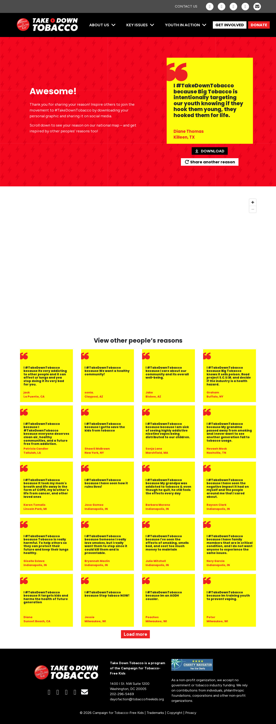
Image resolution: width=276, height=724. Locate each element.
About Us (99, 25)
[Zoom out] (252, 209)
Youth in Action (182, 25)
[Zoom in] (252, 202)
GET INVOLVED (229, 25)
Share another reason (209, 162)
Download (209, 151)
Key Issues (137, 25)
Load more (135, 634)
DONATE (259, 25)
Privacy (190, 713)
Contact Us (186, 6)
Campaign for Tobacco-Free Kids (118, 713)
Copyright (174, 713)
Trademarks (155, 713)
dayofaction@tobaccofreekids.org (137, 699)
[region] (138, 264)
